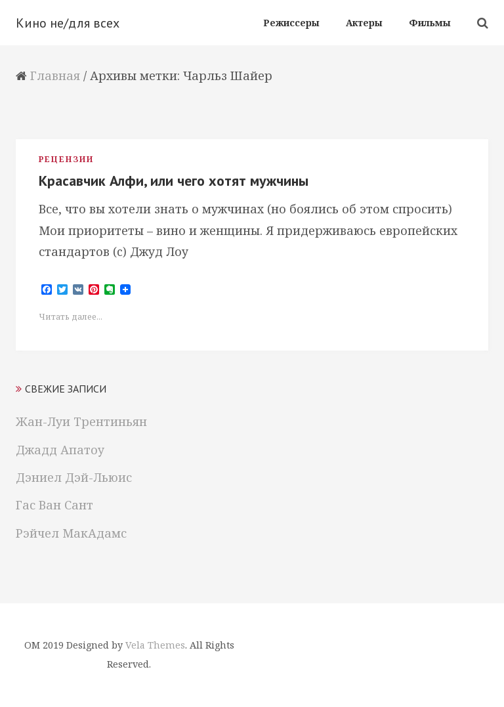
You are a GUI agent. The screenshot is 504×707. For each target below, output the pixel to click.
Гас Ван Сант (54, 505)
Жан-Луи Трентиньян (81, 421)
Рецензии (66, 159)
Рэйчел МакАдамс (71, 533)
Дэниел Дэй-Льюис (74, 477)
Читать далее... (70, 316)
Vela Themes (155, 645)
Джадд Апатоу (60, 450)
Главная (55, 75)
